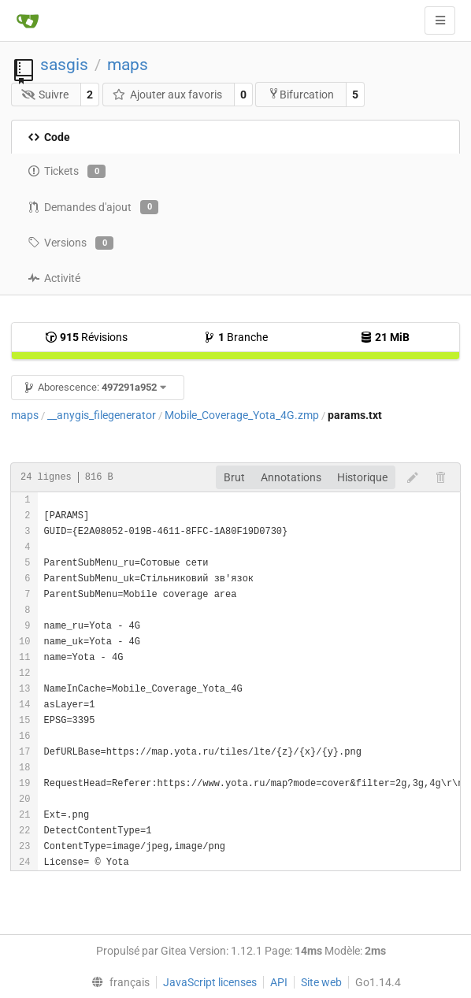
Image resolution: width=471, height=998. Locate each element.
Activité (54, 278)
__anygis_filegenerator (101, 415)
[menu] (117, 982)
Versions (70, 243)
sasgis (64, 64)
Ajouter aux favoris (167, 94)
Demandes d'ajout (93, 207)
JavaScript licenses (210, 982)
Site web (321, 982)
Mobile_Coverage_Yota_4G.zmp (242, 415)
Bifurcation (301, 94)
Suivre (45, 94)
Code (49, 137)
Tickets (67, 172)
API (278, 982)
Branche (235, 337)
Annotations (291, 477)
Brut (234, 477)
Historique (362, 477)
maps (127, 64)
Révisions (86, 337)
